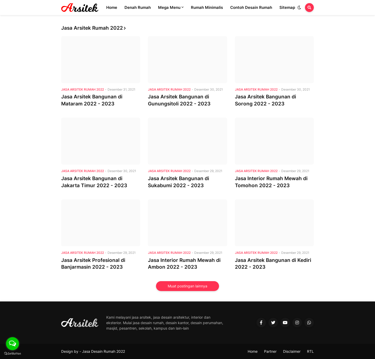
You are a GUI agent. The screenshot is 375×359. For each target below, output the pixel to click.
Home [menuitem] (111, 7)
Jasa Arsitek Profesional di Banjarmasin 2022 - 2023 (93, 263)
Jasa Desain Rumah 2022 (103, 351)
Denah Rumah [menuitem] (137, 7)
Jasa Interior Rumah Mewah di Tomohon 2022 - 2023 (271, 181)
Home (253, 351)
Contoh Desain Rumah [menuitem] (251, 7)
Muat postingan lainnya (187, 286)
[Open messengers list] (12, 343)
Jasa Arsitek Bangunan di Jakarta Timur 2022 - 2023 (94, 181)
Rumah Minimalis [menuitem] (207, 7)
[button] (299, 7)
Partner (270, 351)
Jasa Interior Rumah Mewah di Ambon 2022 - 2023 (184, 263)
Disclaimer (292, 351)
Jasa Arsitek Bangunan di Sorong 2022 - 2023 (265, 100)
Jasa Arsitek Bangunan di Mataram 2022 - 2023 (91, 100)
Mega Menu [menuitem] (169, 7)
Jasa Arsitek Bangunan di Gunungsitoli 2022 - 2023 (179, 100)
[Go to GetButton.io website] (12, 353)
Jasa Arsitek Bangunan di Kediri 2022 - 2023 (273, 263)
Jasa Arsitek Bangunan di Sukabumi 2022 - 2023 (178, 181)
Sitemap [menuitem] (287, 7)
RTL (310, 351)
